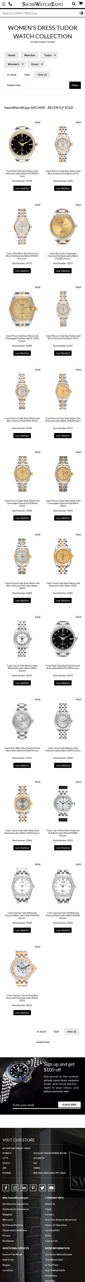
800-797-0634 (57, 1172)
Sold (27, 74)
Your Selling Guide (55, 1270)
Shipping (7, 1214)
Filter (75, 85)
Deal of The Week (12, 1254)
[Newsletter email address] (47, 1106)
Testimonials (52, 1230)
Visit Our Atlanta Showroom (61, 1219)
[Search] (42, 13)
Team (48, 1209)
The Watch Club (54, 1259)
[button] (15, 85)
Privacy (6, 1235)
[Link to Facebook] (5, 1188)
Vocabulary (51, 1275)
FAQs (48, 1235)
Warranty (7, 1219)
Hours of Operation (56, 1225)
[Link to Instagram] (15, 1188)
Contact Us (51, 1240)
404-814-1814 (10, 4)
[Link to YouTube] (51, 1188)
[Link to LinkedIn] (24, 1188)
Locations (7, 1270)
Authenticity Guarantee (15, 1209)
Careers (49, 1214)
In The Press (51, 1264)
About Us (50, 1203)
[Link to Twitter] (42, 1188)
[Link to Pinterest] (33, 1188)
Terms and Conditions (14, 1230)
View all (42, 74)
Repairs (6, 1264)
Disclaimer (8, 1240)
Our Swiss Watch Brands (58, 1254)
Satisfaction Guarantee (15, 1203)
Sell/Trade (8, 1259)
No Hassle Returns (12, 1225)
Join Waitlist (22, 188)
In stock (11, 74)
